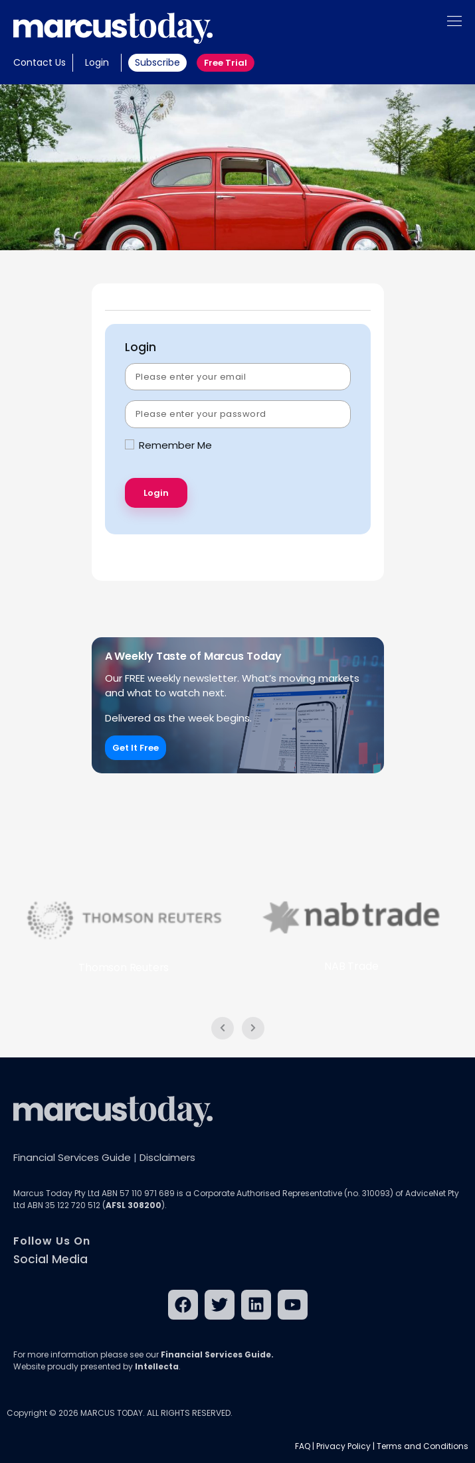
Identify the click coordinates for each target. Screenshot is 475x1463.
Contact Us (39, 62)
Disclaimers (167, 1157)
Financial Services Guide (72, 1157)
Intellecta (157, 1366)
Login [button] (97, 62)
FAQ (302, 1446)
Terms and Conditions (422, 1446)
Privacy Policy (343, 1446)
